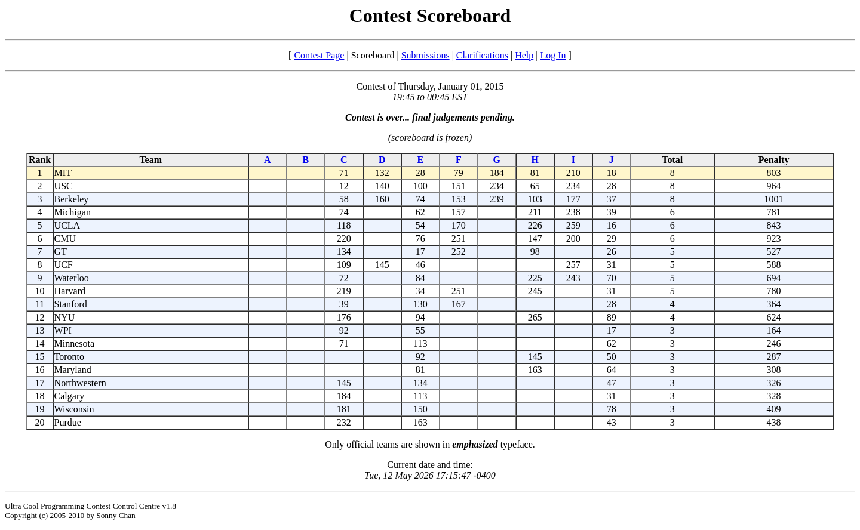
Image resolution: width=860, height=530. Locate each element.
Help (524, 55)
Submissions (425, 55)
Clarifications (482, 55)
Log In (553, 55)
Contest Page (319, 55)
